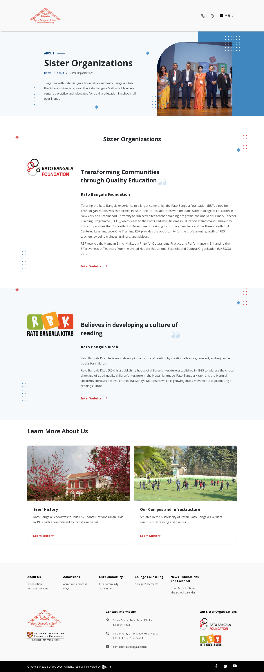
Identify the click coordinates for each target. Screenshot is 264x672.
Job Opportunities (37, 588)
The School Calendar (183, 592)
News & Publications (183, 588)
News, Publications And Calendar (185, 579)
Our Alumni (105, 588)
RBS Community (108, 584)
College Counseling (149, 577)
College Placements (146, 584)
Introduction (34, 584)
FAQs (66, 588)
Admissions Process (75, 584)
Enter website (94, 266)
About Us (34, 577)
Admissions (71, 577)
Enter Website (94, 398)
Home (47, 73)
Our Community (111, 577)
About (60, 73)
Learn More (43, 536)
